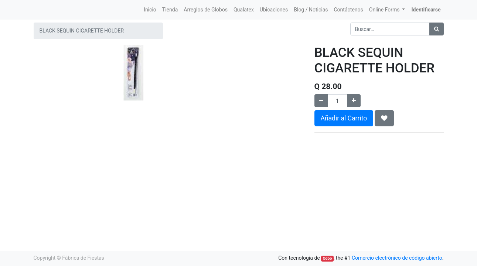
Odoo (327, 258)
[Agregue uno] (354, 100)
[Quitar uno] (321, 100)
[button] (384, 118)
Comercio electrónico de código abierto (397, 258)
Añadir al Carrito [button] (344, 118)
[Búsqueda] (436, 29)
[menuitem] (150, 10)
